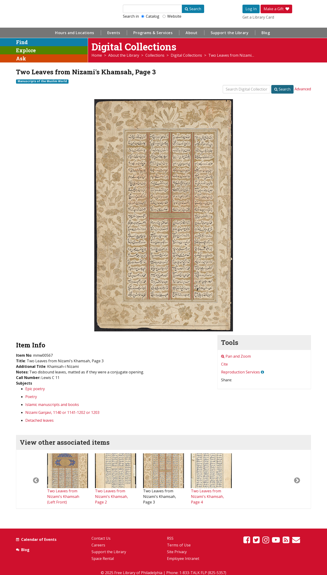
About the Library (123, 55)
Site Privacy (177, 551)
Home (97, 55)
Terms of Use (179, 545)
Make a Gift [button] (276, 8)
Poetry (31, 396)
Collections (154, 55)
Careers (98, 545)
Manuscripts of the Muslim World (42, 81)
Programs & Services (153, 32)
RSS (170, 538)
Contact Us (101, 538)
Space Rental (103, 558)
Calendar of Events (38, 539)
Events (113, 32)
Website (172, 16)
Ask (21, 58)
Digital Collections (186, 55)
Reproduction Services (240, 372)
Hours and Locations (74, 32)
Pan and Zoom (236, 356)
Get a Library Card (258, 17)
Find (22, 42)
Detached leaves (39, 420)
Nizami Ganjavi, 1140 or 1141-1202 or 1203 (62, 412)
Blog (266, 32)
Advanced (302, 88)
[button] (32, 479)
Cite (224, 364)
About (192, 32)
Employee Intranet (183, 558)
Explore (26, 50)
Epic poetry (35, 388)
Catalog (150, 16)
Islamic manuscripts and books (52, 404)
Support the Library (230, 32)
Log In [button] (251, 8)
